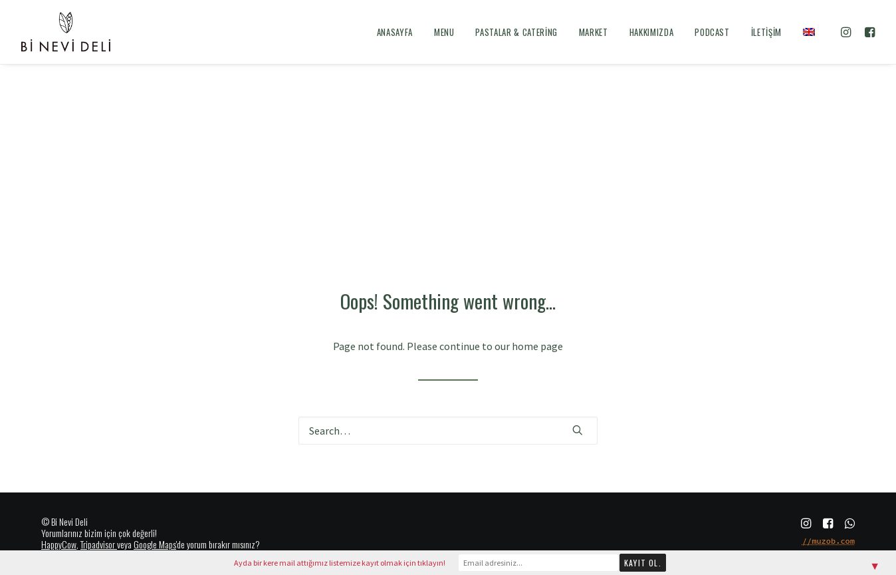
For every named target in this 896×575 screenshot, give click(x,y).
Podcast (712, 32)
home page (537, 346)
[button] (848, 32)
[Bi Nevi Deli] (65, 32)
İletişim (766, 32)
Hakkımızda (651, 32)
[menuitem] (395, 32)
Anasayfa (395, 32)
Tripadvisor (97, 544)
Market (593, 32)
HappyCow (58, 544)
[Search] (448, 431)
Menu (444, 32)
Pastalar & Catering (516, 32)
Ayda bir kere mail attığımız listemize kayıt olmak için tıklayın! (339, 563)
